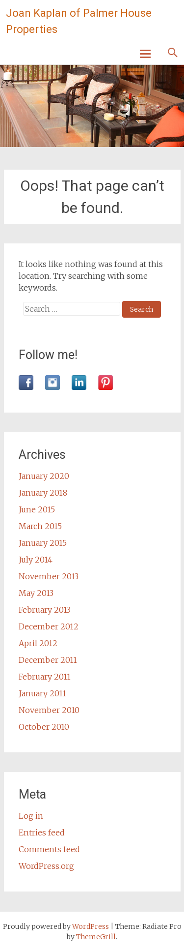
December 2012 (49, 626)
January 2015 (43, 543)
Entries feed (42, 832)
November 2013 (49, 576)
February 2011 (45, 677)
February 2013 (45, 610)
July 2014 (36, 560)
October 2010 (44, 727)
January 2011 (42, 693)
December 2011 (48, 660)
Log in (31, 816)
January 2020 (44, 476)
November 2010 (49, 710)
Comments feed (49, 849)
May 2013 (36, 593)
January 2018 (43, 493)
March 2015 (40, 526)
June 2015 (37, 509)
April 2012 (38, 643)
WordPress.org (46, 866)
